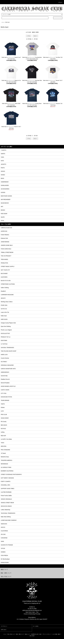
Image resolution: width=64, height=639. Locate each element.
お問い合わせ (3, 629)
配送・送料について (20, 634)
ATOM (33, 635)
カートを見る (35, 626)
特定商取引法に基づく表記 (36, 634)
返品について (27, 634)
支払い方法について (11, 634)
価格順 (33, 32)
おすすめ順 (28, 32)
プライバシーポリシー (47, 634)
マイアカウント (4, 626)
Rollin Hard (7, 22)
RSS (30, 635)
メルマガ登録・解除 (56, 634)
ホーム (3, 22)
